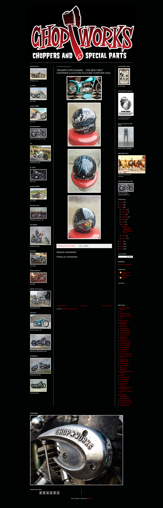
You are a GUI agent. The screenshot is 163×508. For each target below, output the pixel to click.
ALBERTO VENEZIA (125, 316)
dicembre (124, 209)
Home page (84, 306)
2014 (121, 241)
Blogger (89, 498)
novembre (125, 212)
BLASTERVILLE (124, 320)
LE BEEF (122, 375)
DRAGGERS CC (124, 349)
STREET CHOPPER (125, 401)
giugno (124, 224)
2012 (121, 246)
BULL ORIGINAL (124, 328)
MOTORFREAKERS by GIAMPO (125, 388)
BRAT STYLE (123, 326)
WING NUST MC (124, 405)
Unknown (124, 277)
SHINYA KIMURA (125, 398)
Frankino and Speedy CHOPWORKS (126, 274)
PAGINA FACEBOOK (126, 264)
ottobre (124, 214)
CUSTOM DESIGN (125, 341)
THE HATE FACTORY (126, 403)
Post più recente (61, 306)
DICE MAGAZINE (125, 347)
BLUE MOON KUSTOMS (123, 323)
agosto (124, 219)
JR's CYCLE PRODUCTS (123, 368)
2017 (121, 202)
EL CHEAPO (123, 351)
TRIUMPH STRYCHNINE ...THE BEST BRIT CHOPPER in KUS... (126, 229)
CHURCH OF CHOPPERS (123, 337)
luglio (123, 222)
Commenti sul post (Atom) (69, 309)
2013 (121, 244)
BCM (121, 318)
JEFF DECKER (124, 365)
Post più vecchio (106, 306)
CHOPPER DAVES (125, 333)
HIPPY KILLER (124, 363)
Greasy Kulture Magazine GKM (124, 360)
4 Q (121, 312)
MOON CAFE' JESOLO (124, 384)
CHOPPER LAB (124, 335)
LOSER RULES (124, 379)
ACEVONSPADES (125, 314)
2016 (121, 205)
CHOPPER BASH (125, 330)
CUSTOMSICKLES (125, 343)
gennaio (124, 238)
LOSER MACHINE (125, 377)
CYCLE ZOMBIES (125, 345)
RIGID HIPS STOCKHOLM (124, 395)
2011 (121, 249)
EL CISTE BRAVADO (126, 354)
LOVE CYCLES (124, 381)
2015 (121, 207)
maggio (124, 236)
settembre (125, 217)
